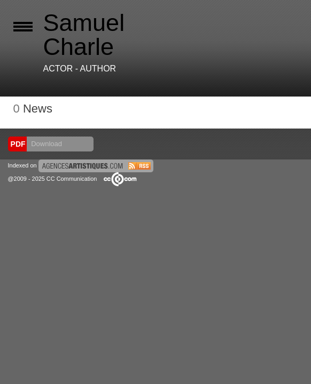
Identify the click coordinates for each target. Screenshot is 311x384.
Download (45, 144)
